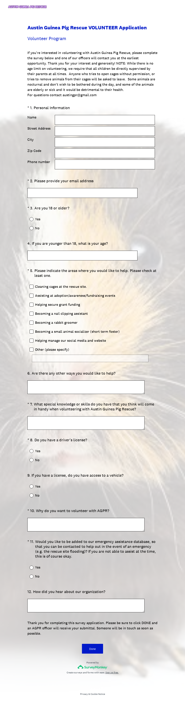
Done (92, 649)
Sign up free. (112, 672)
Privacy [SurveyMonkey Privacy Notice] (84, 694)
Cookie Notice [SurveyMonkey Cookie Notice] (98, 694)
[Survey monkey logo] (92, 667)
